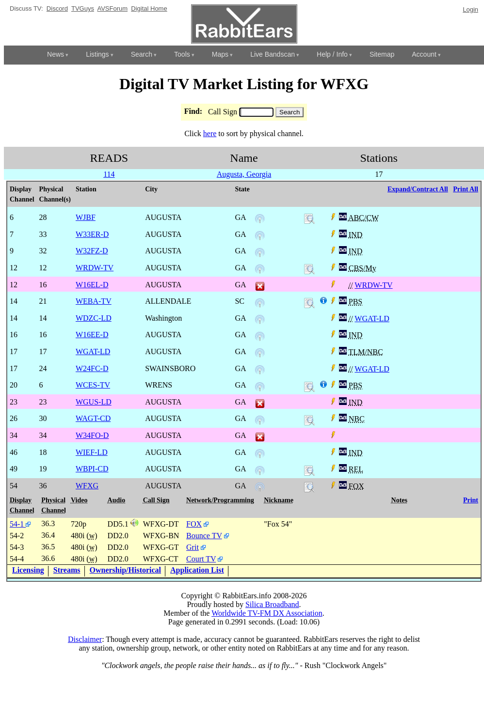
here (210, 133)
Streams (67, 570)
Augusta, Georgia (244, 174)
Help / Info (332, 54)
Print (470, 500)
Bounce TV (204, 535)
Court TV (201, 559)
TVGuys (82, 8)
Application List (197, 570)
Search (141, 54)
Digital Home (149, 8)
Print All (465, 189)
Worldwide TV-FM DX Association (267, 613)
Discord (57, 8)
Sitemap (382, 54)
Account (424, 54)
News (55, 54)
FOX (194, 524)
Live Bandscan (272, 54)
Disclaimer (85, 639)
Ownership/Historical (125, 570)
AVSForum (112, 8)
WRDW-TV (373, 285)
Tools (182, 54)
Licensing (28, 570)
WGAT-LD (372, 318)
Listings (97, 54)
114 (108, 174)
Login (470, 9)
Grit (192, 547)
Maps (220, 54)
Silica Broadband (272, 604)
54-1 (20, 524)
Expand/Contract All (417, 189)
